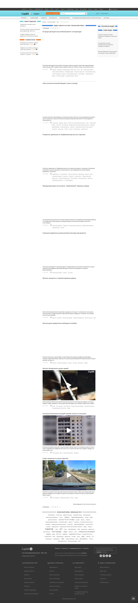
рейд (91, 517)
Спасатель (60, 129)
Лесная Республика (78, 318)
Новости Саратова (79, 71)
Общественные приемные (31, 593)
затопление (72, 529)
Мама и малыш (79, 578)
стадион (88, 519)
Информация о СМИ (27, 556)
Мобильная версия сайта (69, 598)
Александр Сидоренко (52, 517)
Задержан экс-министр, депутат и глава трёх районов (29, 48)
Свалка (86, 363)
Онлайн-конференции (30, 590)
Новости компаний (54, 586)
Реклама (57, 548)
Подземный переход (87, 225)
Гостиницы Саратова (105, 575)
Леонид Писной (62, 541)
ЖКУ (56, 529)
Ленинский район (88, 69)
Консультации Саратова (81, 582)
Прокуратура (55, 227)
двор (53, 534)
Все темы (106, 18)
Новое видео (34, 18)
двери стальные (67, 515)
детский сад (46, 532)
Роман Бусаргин (64, 127)
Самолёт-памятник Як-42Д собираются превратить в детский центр (107, 36)
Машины (65, 176)
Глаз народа (59, 406)
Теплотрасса (76, 129)
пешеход (76, 522)
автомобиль (84, 539)
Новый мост (78, 176)
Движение (81, 174)
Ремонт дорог (88, 318)
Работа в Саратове (54, 575)
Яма (94, 318)
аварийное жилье (75, 534)
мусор (86, 517)
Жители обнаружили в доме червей (55, 368)
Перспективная (70, 539)
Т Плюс (66, 129)
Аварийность (55, 174)
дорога (71, 522)
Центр (76, 76)
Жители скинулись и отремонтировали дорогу (59, 278)
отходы (74, 536)
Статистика (64, 548)
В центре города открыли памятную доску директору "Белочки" (30, 30)
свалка (66, 517)
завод (84, 526)
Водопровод (66, 69)
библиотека (48, 536)
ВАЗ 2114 (58, 534)
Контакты (86, 548)
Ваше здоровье (79, 571)
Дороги (54, 318)
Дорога (87, 174)
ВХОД (97, 13)
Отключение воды (90, 71)
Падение (76, 453)
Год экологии (89, 524)
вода (65, 532)
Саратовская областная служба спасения (71, 526)
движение (67, 536)
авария (48, 534)
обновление (51, 515)
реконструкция (79, 524)
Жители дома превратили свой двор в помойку (60, 323)
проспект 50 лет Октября (66, 519)
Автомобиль (63, 174)
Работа (63, 9)
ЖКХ (78, 69)
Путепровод (74, 178)
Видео (46, 9)
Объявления (70, 9)
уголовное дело (63, 522)
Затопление (66, 406)
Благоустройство (73, 174)
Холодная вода (70, 76)
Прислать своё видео (52, 13)
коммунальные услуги (86, 522)
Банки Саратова (53, 590)
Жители (59, 318)
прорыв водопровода (51, 522)
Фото (51, 9)
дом (82, 536)
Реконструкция (56, 74)
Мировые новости (29, 571)
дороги (65, 534)
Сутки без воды (60, 76)
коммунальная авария (87, 532)
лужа (78, 536)
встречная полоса (87, 534)
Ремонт (65, 272)
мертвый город (77, 515)
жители (48, 526)
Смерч (76, 497)
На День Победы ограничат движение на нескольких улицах (29, 35)
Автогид (51, 571)
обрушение (55, 526)
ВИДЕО (36, 14)
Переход (65, 225)
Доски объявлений (54, 578)
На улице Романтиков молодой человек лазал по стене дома (64, 414)
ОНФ (78, 529)
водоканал (84, 529)
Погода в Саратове (29, 582)
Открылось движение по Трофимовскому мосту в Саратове (64, 135)
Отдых (95, 9)
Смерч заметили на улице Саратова (55, 458)
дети (77, 539)
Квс (81, 69)
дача (54, 536)
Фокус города (28, 578)
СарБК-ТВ (26, 575)
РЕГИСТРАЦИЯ (104, 13)
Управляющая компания (59, 408)
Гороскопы (103, 578)
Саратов (64, 74)
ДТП (91, 174)
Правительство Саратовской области (79, 125)
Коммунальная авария (77, 406)
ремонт (71, 532)
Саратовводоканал (72, 74)
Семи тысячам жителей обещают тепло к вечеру (60, 83)
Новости (24, 9)
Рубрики (24, 18)
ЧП (93, 536)
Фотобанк (27, 586)
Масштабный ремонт (58, 71)
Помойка (80, 363)
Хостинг (51, 593)
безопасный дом (72, 541)
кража (77, 519)
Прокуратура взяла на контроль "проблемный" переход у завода (66, 186)
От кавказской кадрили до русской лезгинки (86, 18)
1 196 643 (98, 552)
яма (62, 539)
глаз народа (56, 531)
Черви (68, 408)
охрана (90, 526)
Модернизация (69, 71)
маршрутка (56, 539)
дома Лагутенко (52, 519)
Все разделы (113, 9)
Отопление (65, 125)
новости (88, 536)
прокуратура (86, 515)
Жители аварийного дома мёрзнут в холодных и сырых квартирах (107, 52)
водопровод (60, 536)
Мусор (70, 363)
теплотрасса (48, 539)
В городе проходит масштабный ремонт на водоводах (62, 32)
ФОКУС (57, 9)
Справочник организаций (56, 582)
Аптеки (30, 9)
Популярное (53, 18)
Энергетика (84, 129)
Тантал (62, 227)
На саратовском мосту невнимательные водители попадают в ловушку (105, 44)
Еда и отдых (103, 571)
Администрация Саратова (59, 524)
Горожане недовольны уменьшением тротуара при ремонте (64, 233)
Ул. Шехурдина (68, 180)
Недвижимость (39, 9)
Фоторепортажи (65, 18)
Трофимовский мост (57, 180)
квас (75, 532)
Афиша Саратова (104, 567)
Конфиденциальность (75, 548)
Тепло (70, 129)
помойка (47, 524)
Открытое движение (64, 178)
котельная (59, 515)
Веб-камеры (83, 9)
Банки (90, 9)
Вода (65, 123)
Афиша (101, 9)
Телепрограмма (104, 582)
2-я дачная (55, 123)
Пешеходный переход (75, 225)
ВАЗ (79, 541)
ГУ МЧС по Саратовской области (76, 123)
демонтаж (91, 529)
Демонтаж (73, 69)
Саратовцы (81, 74)
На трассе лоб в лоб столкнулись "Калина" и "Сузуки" (29, 53)
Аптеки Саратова (79, 575)
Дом (61, 453)
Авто (77, 9)
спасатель (70, 524)
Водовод (59, 69)
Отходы (75, 363)
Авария (54, 69)
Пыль (72, 497)
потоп (61, 517)
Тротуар (70, 272)
